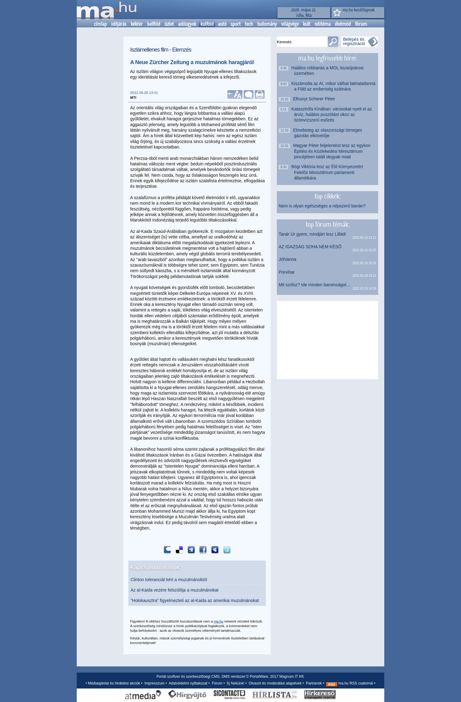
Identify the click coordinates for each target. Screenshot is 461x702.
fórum (361, 24)
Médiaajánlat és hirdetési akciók (114, 683)
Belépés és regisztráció (354, 41)
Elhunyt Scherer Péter (314, 98)
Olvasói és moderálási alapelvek (275, 683)
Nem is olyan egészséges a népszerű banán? (322, 205)
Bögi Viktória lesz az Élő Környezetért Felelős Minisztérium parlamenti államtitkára (328, 172)
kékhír (137, 24)
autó (222, 24)
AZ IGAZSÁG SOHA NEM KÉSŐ (310, 246)
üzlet (169, 24)
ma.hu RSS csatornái (349, 683)
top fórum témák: (328, 224)
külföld (207, 24)
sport (235, 24)
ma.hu (218, 621)
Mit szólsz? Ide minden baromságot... (314, 284)
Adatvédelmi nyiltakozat (188, 683)
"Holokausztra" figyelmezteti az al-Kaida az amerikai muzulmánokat (194, 600)
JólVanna (287, 259)
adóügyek (187, 24)
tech (249, 24)
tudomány (267, 24)
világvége (290, 24)
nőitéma (323, 24)
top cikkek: (328, 196)
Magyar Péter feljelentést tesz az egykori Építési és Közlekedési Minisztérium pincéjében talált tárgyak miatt (332, 151)
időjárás (118, 24)
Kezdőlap (106, 10)
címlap (100, 24)
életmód (343, 24)
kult (306, 24)
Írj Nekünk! (235, 683)
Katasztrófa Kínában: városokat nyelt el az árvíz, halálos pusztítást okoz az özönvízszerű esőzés (333, 114)
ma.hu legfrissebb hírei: (327, 58)
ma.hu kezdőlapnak (358, 10)
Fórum (217, 683)
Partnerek (314, 683)
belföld (153, 24)
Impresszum (155, 683)
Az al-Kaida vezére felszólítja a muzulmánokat (174, 590)
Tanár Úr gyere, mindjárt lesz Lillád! (312, 234)
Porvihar (287, 272)
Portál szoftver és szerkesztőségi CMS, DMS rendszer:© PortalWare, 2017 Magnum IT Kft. (230, 676)
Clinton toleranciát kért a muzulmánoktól (168, 579)
